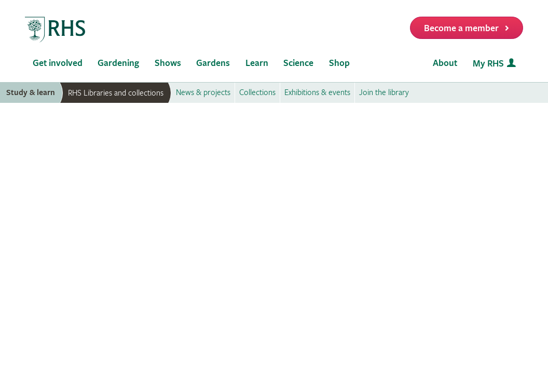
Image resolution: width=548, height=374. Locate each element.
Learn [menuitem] (256, 63)
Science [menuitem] (298, 63)
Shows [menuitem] (168, 63)
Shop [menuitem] (339, 63)
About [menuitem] (445, 63)
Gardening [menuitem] (118, 63)
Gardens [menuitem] (213, 63)
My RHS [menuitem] (488, 63)
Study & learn (30, 93)
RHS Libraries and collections (115, 93)
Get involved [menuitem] (58, 63)
